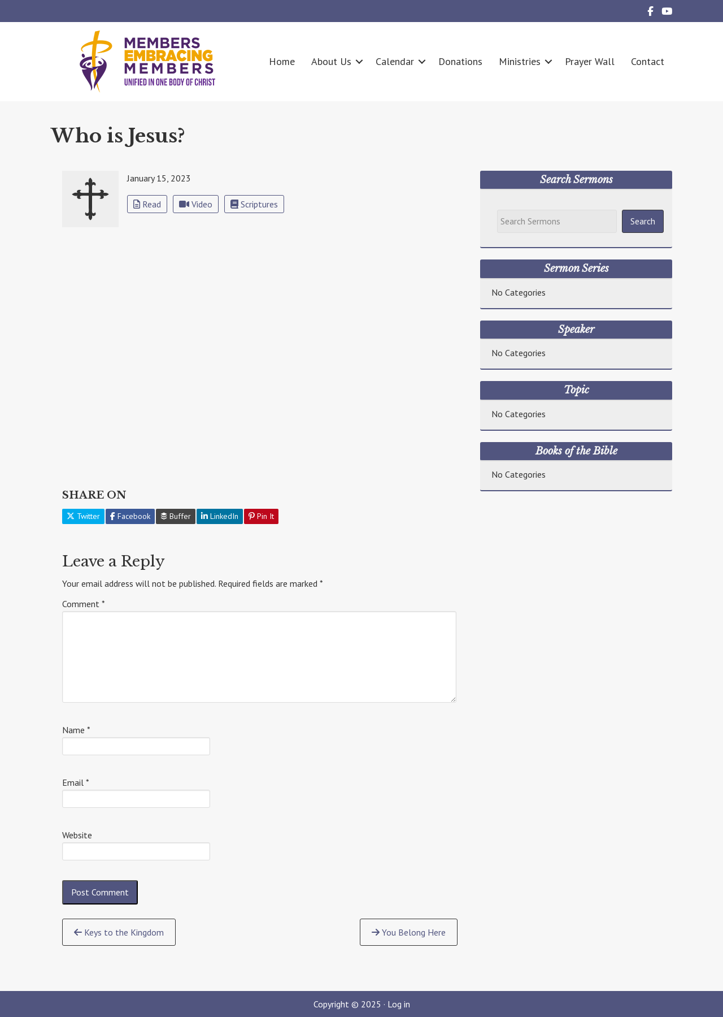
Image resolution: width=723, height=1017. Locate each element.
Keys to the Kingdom (119, 932)
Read (147, 204)
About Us (331, 61)
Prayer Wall (590, 61)
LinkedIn (219, 516)
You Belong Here (409, 932)
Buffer (175, 516)
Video (195, 204)
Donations (460, 61)
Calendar (395, 61)
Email (75, 782)
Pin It (261, 516)
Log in (398, 1004)
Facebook (130, 516)
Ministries (520, 61)
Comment (83, 603)
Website (77, 835)
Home (282, 61)
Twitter (83, 516)
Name (76, 729)
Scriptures (254, 204)
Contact (647, 61)
